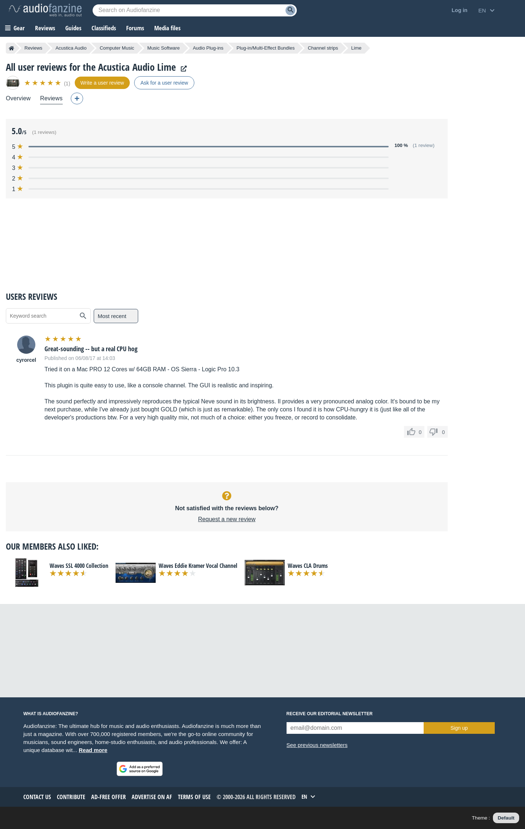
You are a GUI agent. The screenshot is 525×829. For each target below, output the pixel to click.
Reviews (45, 28)
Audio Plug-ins (208, 48)
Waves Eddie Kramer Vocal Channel (198, 566)
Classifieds (104, 28)
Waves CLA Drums (308, 566)
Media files (167, 28)
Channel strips (323, 48)
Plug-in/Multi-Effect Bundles (266, 48)
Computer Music (117, 48)
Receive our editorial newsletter (330, 713)
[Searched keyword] (195, 10)
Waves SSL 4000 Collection (79, 566)
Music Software (163, 48)
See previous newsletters (317, 745)
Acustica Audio (70, 48)
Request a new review (226, 519)
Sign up (459, 728)
